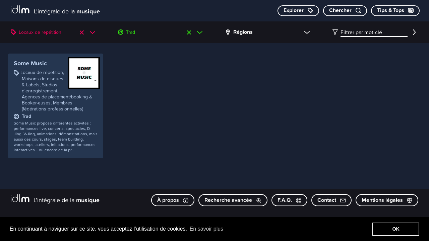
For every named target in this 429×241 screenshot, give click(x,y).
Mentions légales (387, 200)
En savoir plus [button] (207, 229)
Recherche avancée (232, 200)
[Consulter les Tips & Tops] (395, 10)
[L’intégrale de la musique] (55, 10)
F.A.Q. (289, 200)
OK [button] (396, 229)
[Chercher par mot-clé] (345, 10)
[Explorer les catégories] (298, 10)
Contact (331, 200)
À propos (172, 200)
